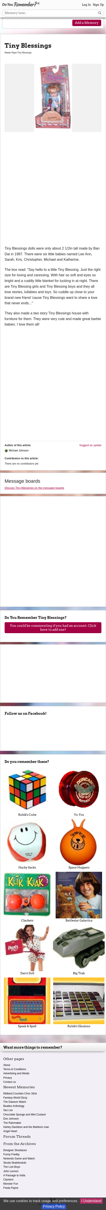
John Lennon (10, 1171)
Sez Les (8, 1110)
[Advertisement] (53, 190)
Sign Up (98, 4)
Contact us (9, 1081)
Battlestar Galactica (79, 897)
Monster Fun (10, 1183)
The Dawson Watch (14, 1101)
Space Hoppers (79, 844)
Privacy (7, 1077)
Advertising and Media (16, 1073)
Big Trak (79, 950)
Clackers (27, 897)
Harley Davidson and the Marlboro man (26, 1127)
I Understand (91, 1201)
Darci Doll (27, 950)
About (6, 1065)
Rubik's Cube (27, 791)
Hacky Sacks (27, 844)
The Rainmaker (12, 1122)
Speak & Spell (27, 1003)
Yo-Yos (79, 791)
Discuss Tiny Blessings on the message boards (34, 488)
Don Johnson (11, 1118)
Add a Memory (87, 23)
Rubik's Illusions (79, 1003)
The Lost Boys (11, 1166)
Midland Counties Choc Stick (20, 1093)
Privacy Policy (54, 1206)
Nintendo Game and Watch (19, 1158)
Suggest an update (90, 445)
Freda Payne (10, 1187)
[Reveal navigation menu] (9, 23)
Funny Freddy (11, 1154)
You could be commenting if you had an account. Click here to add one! (53, 628)
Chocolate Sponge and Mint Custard (24, 1114)
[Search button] (99, 13)
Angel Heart (10, 1131)
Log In (86, 4)
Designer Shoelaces (15, 1150)
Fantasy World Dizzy (15, 1097)
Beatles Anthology (13, 1106)
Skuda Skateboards (14, 1162)
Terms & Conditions (14, 1069)
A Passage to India (14, 1175)
